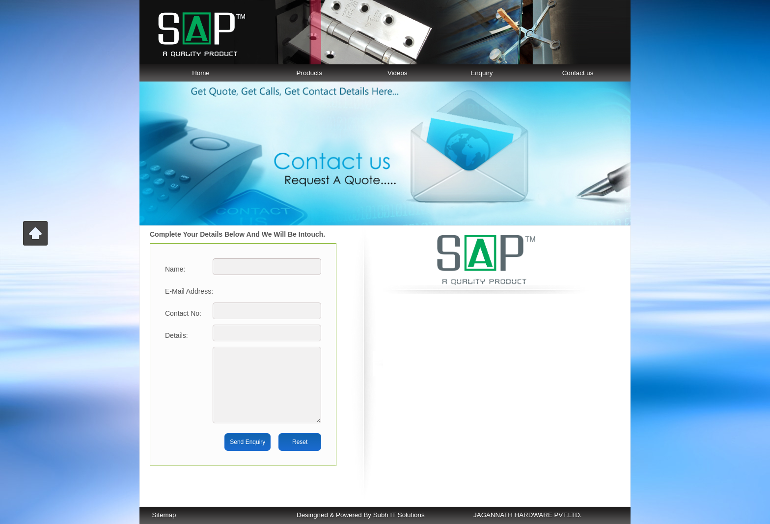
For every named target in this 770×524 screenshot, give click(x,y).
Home (201, 73)
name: (175, 269)
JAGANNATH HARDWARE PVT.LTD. (527, 515)
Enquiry (481, 73)
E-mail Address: (189, 291)
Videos (397, 73)
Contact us (578, 73)
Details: (176, 335)
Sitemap (164, 515)
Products (310, 73)
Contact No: (183, 313)
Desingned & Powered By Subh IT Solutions (361, 515)
